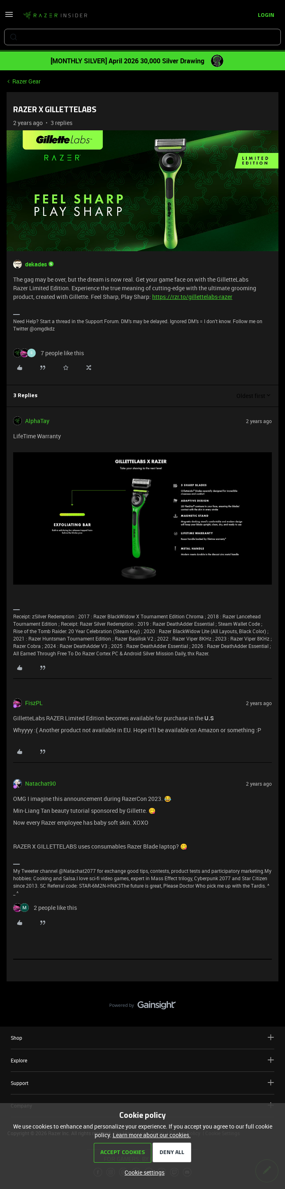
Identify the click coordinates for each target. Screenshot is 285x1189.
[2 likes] (45, 907)
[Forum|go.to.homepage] (55, 15)
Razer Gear (26, 81)
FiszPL (34, 703)
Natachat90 (40, 783)
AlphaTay (37, 421)
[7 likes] (48, 353)
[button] (9, 17)
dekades (36, 264)
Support (142, 1082)
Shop (142, 1037)
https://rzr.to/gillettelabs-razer (192, 297)
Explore (142, 1060)
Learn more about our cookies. (152, 1135)
